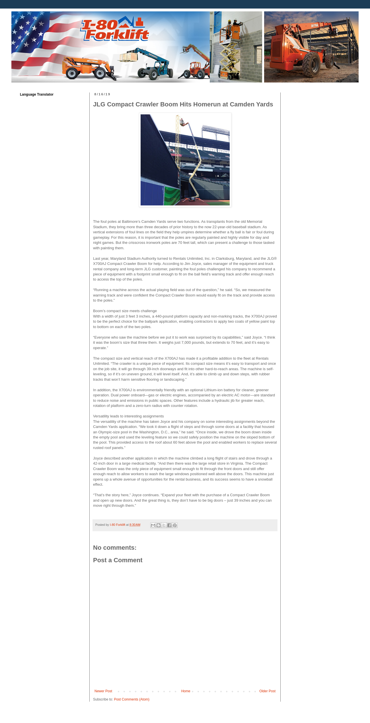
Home (185, 691)
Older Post (267, 691)
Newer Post (103, 691)
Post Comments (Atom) (131, 699)
